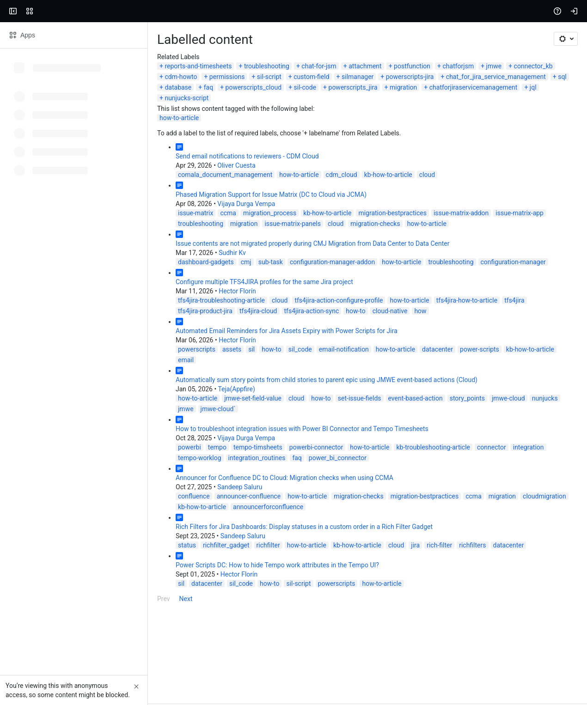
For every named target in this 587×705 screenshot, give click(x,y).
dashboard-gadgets (58, 322)
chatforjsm (310, 137)
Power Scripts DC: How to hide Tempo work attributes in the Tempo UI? (129, 593)
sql (285, 148)
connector (343, 486)
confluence (46, 535)
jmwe (346, 137)
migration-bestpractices (244, 273)
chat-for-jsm (170, 137)
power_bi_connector (59, 497)
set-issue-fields (211, 448)
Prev (15, 627)
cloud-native (47, 371)
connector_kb (385, 137)
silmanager (81, 148)
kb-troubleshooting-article (285, 486)
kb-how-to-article (240, 235)
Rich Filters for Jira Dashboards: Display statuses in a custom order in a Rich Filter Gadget (156, 555)
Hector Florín (89, 351)
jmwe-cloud (360, 448)
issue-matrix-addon (313, 273)
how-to (561, 361)
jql (120, 158)
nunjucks (397, 448)
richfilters (324, 573)
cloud (279, 235)
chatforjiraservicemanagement (61, 158)
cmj (98, 322)
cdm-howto (433, 137)
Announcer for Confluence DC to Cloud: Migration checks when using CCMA (136, 517)
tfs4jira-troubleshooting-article (73, 361)
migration (540, 148)
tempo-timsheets (110, 486)
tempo (69, 486)
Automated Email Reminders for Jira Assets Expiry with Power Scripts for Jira (139, 391)
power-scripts (331, 409)
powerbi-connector (168, 486)
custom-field (34, 148)
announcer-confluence (101, 535)
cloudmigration (396, 535)
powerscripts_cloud (390, 148)
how (78, 371)
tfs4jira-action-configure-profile (191, 361)
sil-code (442, 148)
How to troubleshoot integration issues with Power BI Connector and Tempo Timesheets (154, 468)
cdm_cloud (193, 235)
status (39, 573)
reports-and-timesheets (50, 137)
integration (380, 486)
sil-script (521, 137)
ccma (80, 273)
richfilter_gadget (78, 573)
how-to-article (31, 178)
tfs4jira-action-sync (516, 361)
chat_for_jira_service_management (219, 148)
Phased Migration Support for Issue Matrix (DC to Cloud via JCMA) (123, 255)
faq (345, 148)
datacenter (289, 409)
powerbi (41, 486)
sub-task (122, 322)
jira (267, 573)
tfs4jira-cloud (464, 361)
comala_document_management (77, 235)
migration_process (121, 273)
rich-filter (291, 573)
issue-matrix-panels (517, 273)
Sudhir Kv (84, 313)
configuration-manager (365, 322)
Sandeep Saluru (91, 526)
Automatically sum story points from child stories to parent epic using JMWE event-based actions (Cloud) (179, 429)
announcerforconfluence (515, 535)
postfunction (264, 137)
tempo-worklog (424, 486)
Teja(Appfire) (88, 439)
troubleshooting (118, 137)
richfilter (120, 573)
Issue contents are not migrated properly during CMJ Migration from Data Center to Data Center (164, 304)
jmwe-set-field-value (105, 448)
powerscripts (48, 409)
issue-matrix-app (372, 273)
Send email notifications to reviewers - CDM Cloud (99, 216)
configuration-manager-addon (184, 322)
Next (38, 627)
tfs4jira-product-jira (411, 361)
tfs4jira (366, 361)
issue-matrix (47, 273)
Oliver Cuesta (88, 226)
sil (103, 409)
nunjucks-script (158, 158)
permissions (479, 137)
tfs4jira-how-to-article (318, 361)
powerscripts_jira (489, 148)
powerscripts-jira (133, 148)
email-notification (196, 409)
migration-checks (54, 284)
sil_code (152, 409)
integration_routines (481, 486)
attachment (217, 137)
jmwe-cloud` (456, 448)
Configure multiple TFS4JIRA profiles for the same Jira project (116, 342)
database (315, 148)
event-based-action (267, 448)
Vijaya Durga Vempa (98, 264)
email (421, 409)
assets (83, 409)
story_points (319, 448)
